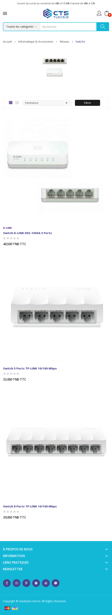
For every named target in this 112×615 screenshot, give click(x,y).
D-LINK (7, 228)
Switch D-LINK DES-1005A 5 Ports (27, 233)
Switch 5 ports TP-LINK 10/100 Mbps (30, 368)
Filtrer (87, 103)
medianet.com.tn (29, 601)
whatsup (7, 583)
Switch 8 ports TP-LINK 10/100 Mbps (30, 506)
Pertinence (47, 103)
